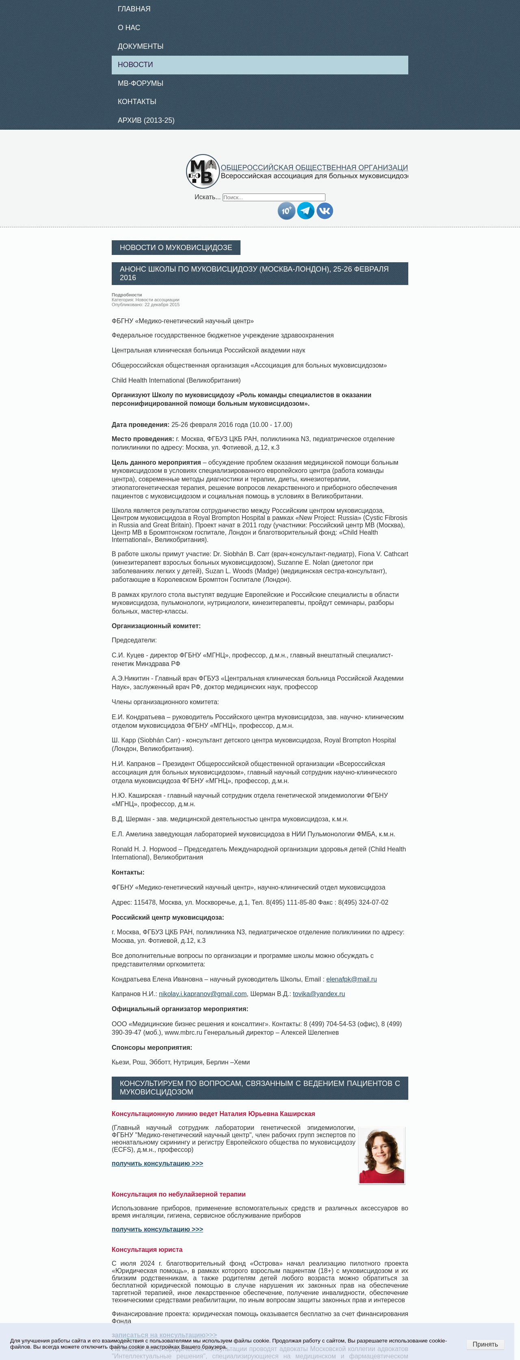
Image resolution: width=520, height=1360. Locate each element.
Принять (485, 1344)
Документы (141, 46)
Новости (135, 65)
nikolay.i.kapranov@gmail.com (203, 993)
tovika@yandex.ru (319, 993)
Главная (134, 9)
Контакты (137, 102)
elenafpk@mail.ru (351, 979)
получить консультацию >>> (157, 1163)
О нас (129, 28)
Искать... (208, 197)
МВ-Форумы (140, 83)
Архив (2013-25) (146, 120)
